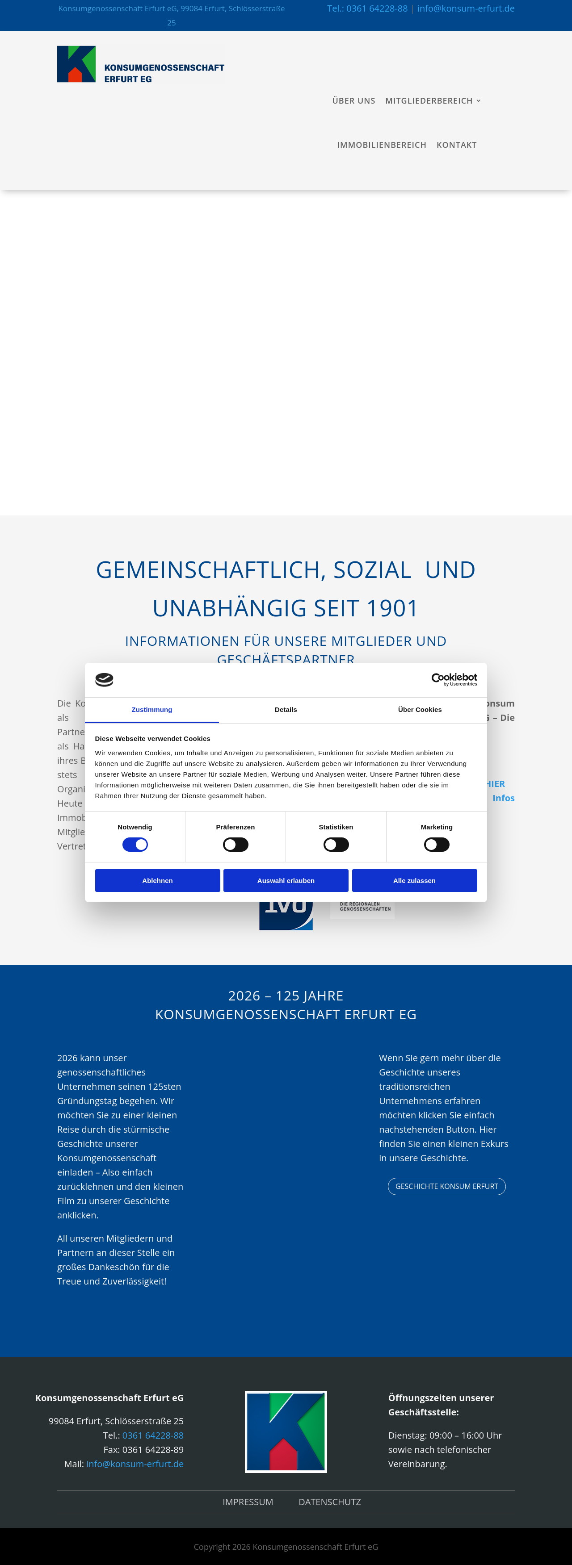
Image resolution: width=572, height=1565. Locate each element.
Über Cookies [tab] (420, 709)
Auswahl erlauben (286, 880)
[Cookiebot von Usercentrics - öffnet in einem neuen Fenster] (438, 679)
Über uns (354, 100)
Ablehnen (157, 880)
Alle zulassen (414, 880)
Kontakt (457, 144)
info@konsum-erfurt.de (466, 8)
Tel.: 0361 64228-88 (367, 8)
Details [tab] (286, 709)
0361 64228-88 (153, 1435)
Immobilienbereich (382, 144)
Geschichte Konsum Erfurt (446, 1186)
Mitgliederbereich (429, 100)
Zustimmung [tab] (152, 709)
